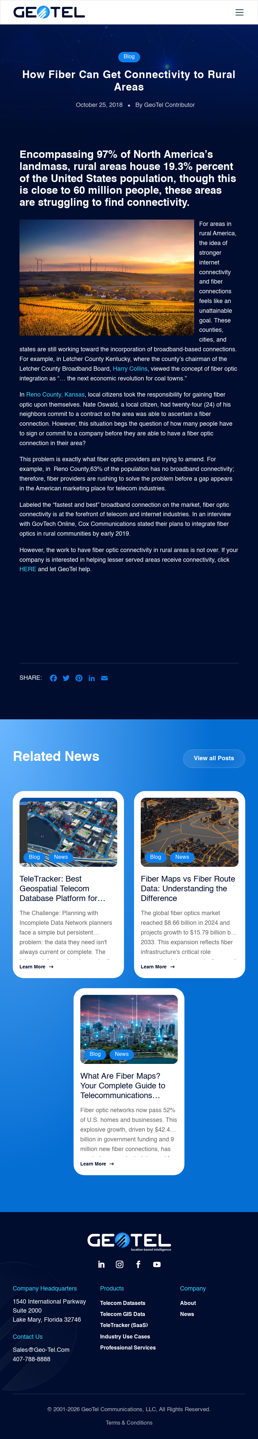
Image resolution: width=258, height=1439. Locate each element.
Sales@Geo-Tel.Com (41, 1350)
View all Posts (214, 759)
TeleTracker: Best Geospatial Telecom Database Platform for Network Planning (58, 890)
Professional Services (128, 1349)
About (188, 1304)
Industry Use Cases (125, 1338)
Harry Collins (129, 369)
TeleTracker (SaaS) (124, 1326)
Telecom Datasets (122, 1304)
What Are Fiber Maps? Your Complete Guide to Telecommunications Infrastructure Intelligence (125, 1087)
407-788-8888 (31, 1359)
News (61, 857)
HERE (27, 569)
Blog (129, 57)
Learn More (32, 967)
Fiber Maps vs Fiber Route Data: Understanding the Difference (188, 889)
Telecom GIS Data (122, 1315)
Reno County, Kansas (55, 395)
